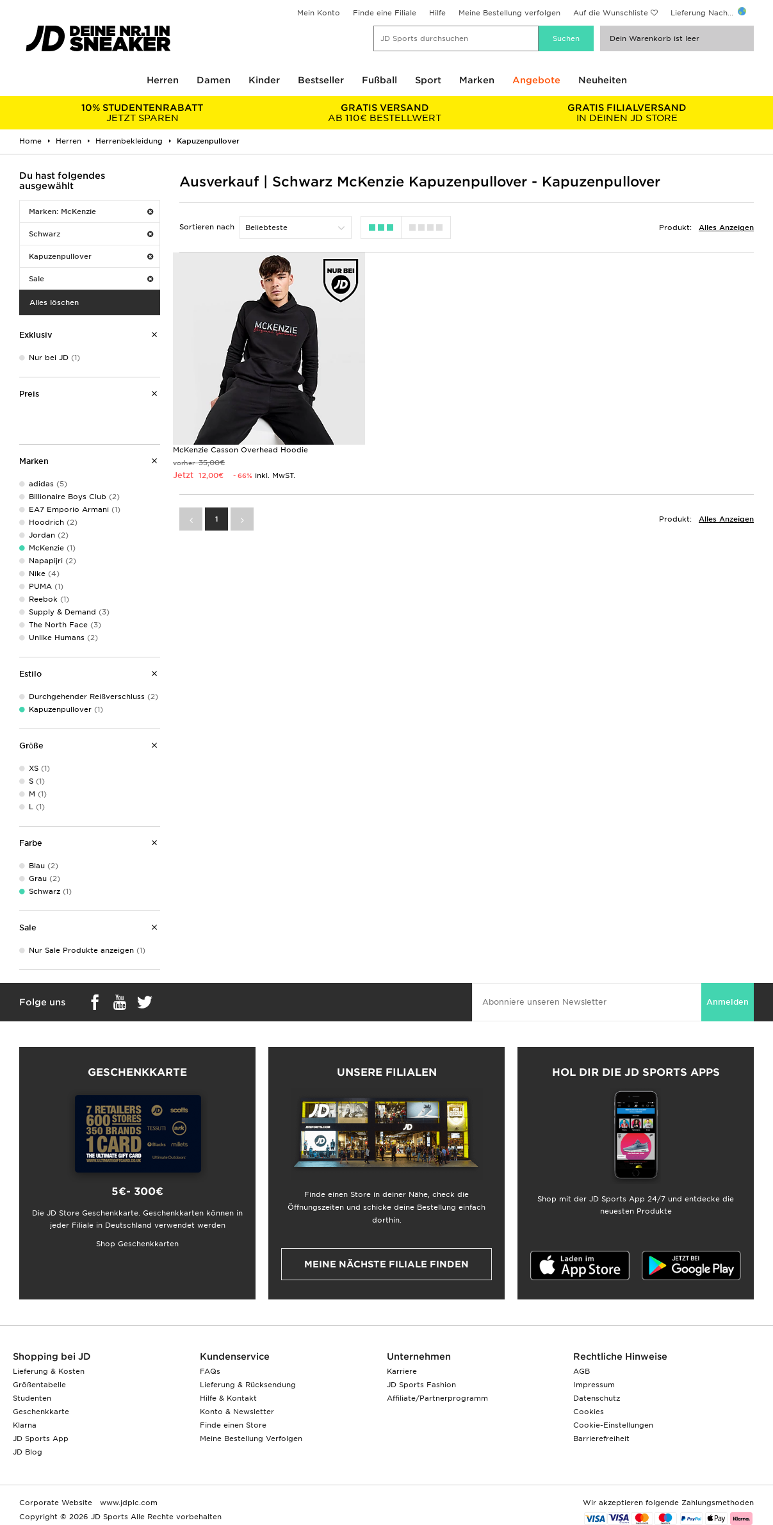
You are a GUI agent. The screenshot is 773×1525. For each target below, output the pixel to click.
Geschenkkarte (41, 1411)
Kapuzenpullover (91, 256)
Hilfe (437, 12)
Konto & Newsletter (237, 1411)
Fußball (379, 80)
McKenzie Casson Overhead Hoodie (240, 448)
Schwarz (91, 233)
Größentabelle (39, 1384)
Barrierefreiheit (601, 1438)
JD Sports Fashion (421, 1384)
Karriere (402, 1371)
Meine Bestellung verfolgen (509, 12)
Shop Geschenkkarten (137, 1243)
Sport (428, 80)
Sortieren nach (206, 226)
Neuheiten (602, 80)
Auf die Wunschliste (610, 12)
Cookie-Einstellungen (613, 1425)
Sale (91, 278)
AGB (581, 1371)
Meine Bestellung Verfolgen (251, 1438)
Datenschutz (596, 1398)
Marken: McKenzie (91, 211)
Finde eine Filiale (384, 12)
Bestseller (321, 80)
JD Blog (27, 1451)
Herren (163, 80)
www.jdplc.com (127, 1502)
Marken (476, 80)
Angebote (536, 80)
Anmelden (727, 1002)
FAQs (210, 1371)
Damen (214, 80)
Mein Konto (318, 12)
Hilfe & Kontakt (228, 1398)
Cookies (588, 1411)
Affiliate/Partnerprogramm (437, 1398)
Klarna (25, 1425)
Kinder (264, 80)
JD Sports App (41, 1438)
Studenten (32, 1398)
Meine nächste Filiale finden (386, 1264)
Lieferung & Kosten (49, 1371)
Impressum (594, 1384)
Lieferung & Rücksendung (248, 1384)
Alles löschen (54, 302)
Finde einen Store (233, 1425)
